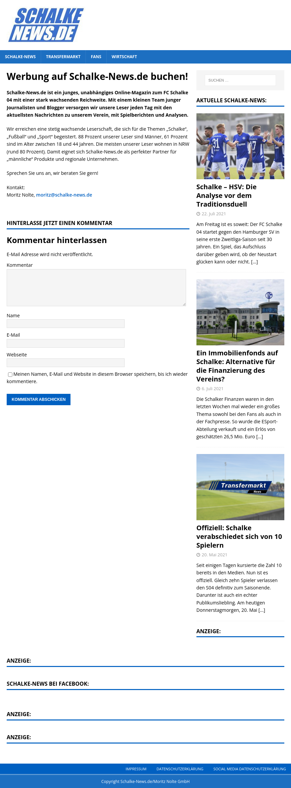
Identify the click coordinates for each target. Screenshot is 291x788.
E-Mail (13, 335)
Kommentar (20, 265)
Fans (96, 57)
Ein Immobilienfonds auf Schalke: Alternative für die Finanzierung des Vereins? (237, 365)
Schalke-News (20, 57)
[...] (254, 261)
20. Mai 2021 (215, 555)
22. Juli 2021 (214, 214)
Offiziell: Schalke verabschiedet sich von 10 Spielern (239, 536)
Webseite (17, 354)
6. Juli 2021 (213, 388)
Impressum (136, 768)
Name (13, 315)
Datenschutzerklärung (179, 768)
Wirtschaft (124, 57)
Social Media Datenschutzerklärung (249, 768)
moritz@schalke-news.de (64, 195)
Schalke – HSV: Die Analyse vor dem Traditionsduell (226, 195)
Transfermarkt (63, 57)
